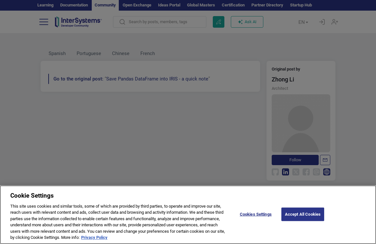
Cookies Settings (256, 223)
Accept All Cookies (303, 223)
